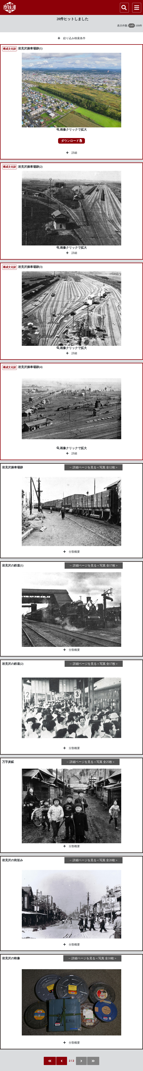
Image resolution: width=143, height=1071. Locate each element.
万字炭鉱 (8, 761)
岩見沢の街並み (12, 860)
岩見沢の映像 (11, 958)
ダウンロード (71, 140)
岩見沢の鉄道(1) (12, 565)
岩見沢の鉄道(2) (12, 663)
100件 (139, 25)
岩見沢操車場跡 (12, 467)
